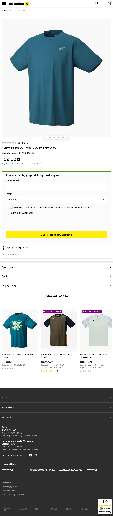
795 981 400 (9, 430)
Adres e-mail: (13, 180)
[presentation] (28, 223)
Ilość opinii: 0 (21, 143)
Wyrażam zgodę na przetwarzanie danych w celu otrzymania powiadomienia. (51, 207)
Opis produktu (56, 267)
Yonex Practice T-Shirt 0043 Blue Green (18, 355)
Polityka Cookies (9, 490)
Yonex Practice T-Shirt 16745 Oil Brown (56, 355)
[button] (45, 137)
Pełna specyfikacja (11, 254)
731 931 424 (8, 443)
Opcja (9, 193)
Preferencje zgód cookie (13, 494)
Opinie (56, 276)
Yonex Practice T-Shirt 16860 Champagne (94, 355)
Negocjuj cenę (56, 285)
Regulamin (6, 483)
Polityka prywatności (21, 212)
